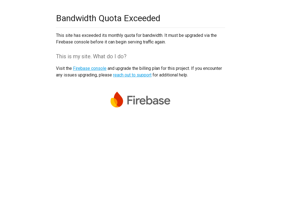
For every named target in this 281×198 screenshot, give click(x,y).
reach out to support (132, 75)
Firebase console (89, 68)
